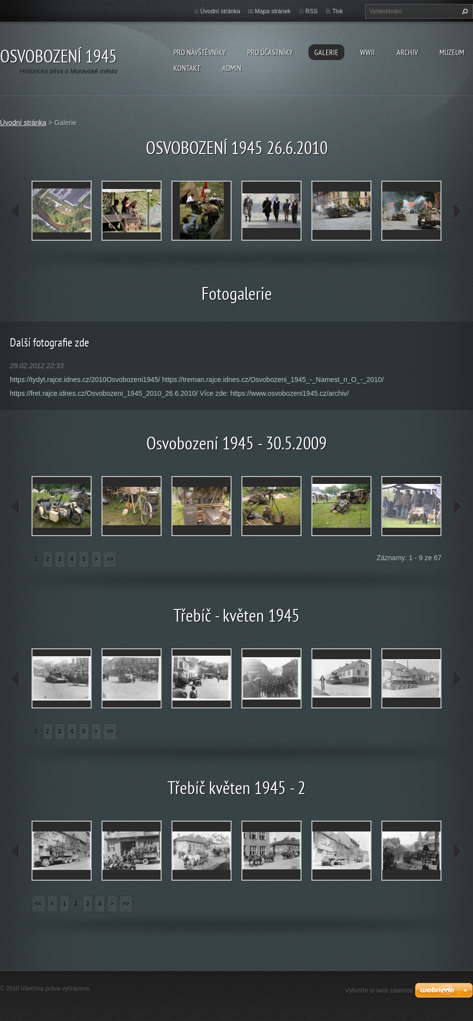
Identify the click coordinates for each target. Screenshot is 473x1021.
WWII (367, 52)
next (457, 211)
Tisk (337, 11)
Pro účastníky (270, 52)
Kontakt (187, 68)
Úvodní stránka (220, 11)
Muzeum (451, 52)
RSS (311, 11)
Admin (231, 68)
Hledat (463, 11)
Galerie (326, 52)
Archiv (407, 52)
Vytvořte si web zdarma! (379, 990)
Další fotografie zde (49, 342)
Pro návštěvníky (199, 52)
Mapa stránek (273, 11)
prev (16, 211)
